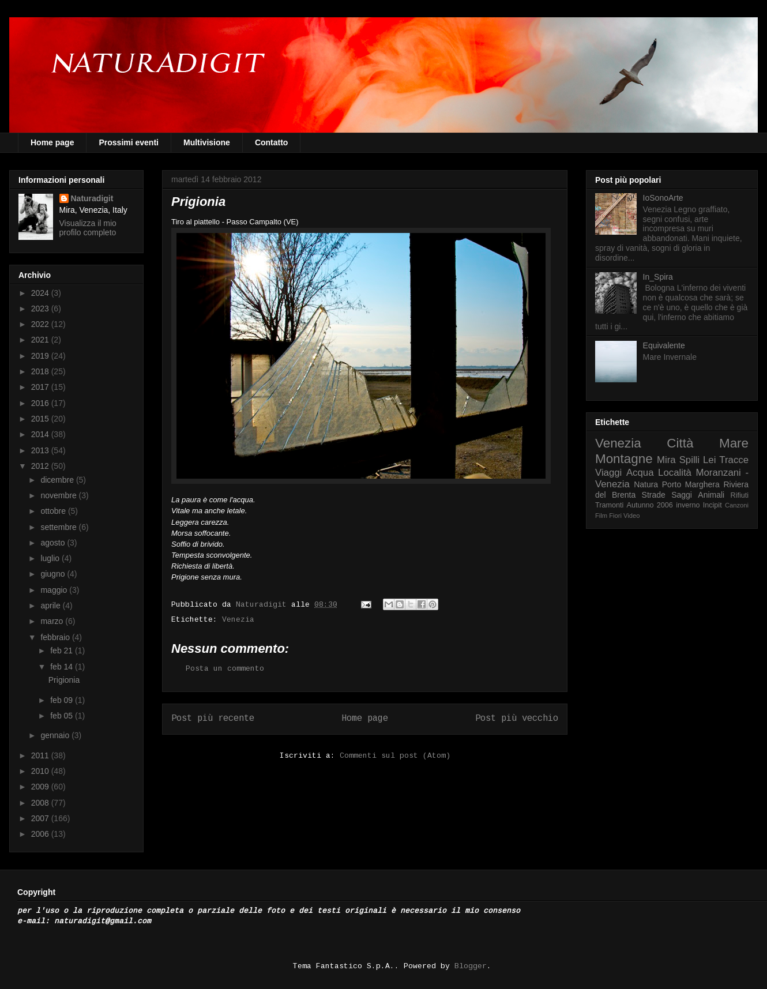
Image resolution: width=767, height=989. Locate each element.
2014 (41, 434)
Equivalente (664, 345)
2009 (41, 786)
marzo (52, 621)
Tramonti (609, 505)
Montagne (624, 459)
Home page (52, 142)
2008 (41, 802)
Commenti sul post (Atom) (395, 755)
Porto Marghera (691, 484)
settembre (59, 527)
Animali (711, 494)
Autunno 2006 (650, 505)
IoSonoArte (663, 197)
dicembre (58, 479)
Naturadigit (263, 604)
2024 (41, 293)
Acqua (640, 472)
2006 (41, 833)
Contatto (271, 142)
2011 (41, 755)
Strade (654, 494)
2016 (41, 403)
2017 (41, 387)
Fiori (615, 515)
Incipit (712, 505)
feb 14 (62, 666)
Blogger (470, 966)
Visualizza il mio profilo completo (87, 228)
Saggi (681, 494)
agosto (53, 542)
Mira (666, 459)
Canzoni (737, 505)
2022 (41, 324)
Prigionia (64, 680)
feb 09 (62, 700)
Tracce (734, 459)
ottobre (53, 511)
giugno (53, 573)
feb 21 (62, 650)
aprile (51, 605)
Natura (646, 484)
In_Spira (658, 276)
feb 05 (62, 715)
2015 (41, 418)
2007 (41, 818)
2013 (41, 450)
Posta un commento (225, 668)
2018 (41, 371)
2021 (41, 339)
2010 (41, 771)
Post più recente (212, 718)
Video (631, 515)
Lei (709, 459)
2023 (41, 308)
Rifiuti (740, 495)
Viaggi (608, 472)
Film (601, 515)
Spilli (689, 459)
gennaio (56, 735)
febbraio (56, 637)
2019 (41, 355)
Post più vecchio (516, 718)
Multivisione (206, 142)
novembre (59, 495)
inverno (688, 505)
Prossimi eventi (129, 142)
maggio (54, 590)
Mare (734, 443)
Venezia (238, 619)
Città (680, 443)
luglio (51, 558)
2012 (41, 466)
